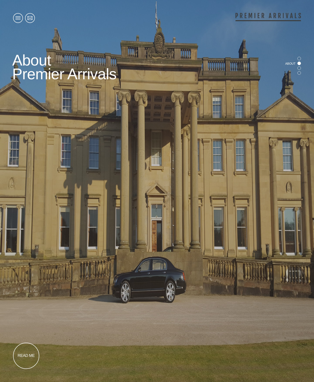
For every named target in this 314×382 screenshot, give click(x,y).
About (290, 63)
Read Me (26, 355)
